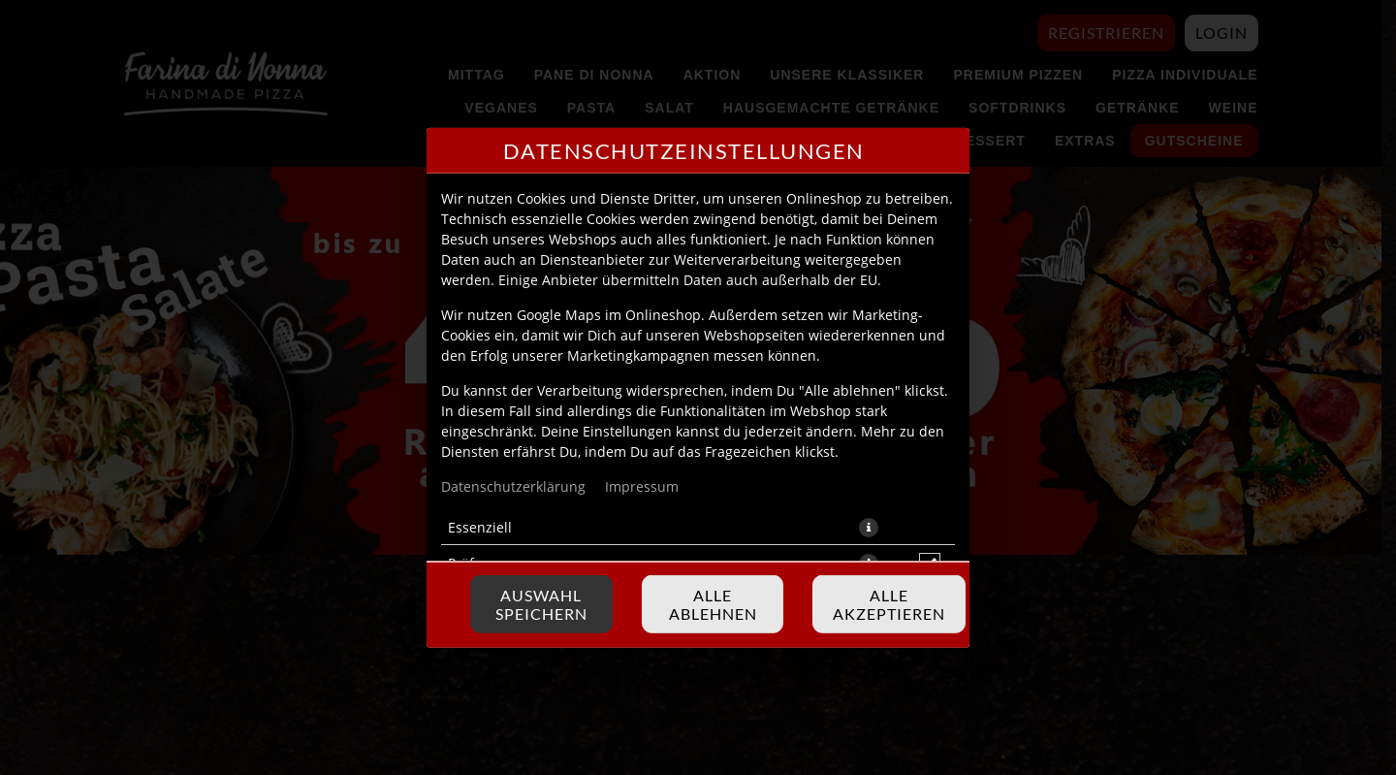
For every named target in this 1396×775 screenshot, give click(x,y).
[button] (868, 526)
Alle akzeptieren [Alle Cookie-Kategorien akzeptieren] (889, 604)
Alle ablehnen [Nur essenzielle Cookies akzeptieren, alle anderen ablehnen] (713, 604)
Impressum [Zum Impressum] (642, 485)
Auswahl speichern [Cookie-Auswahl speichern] (541, 604)
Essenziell (480, 526)
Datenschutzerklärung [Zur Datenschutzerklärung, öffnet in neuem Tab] (513, 485)
